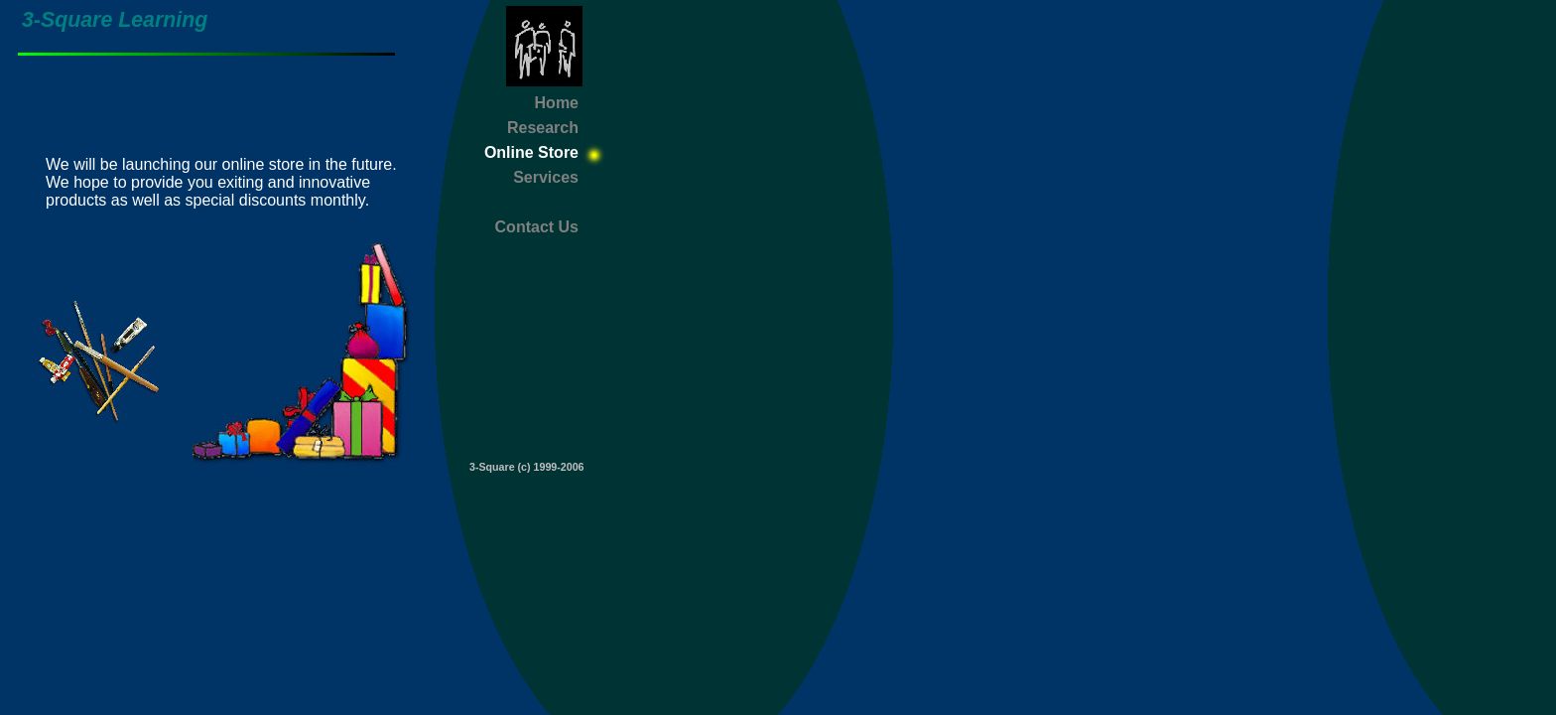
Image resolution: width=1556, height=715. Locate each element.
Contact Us (537, 226)
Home (557, 102)
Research (543, 127)
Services (546, 177)
